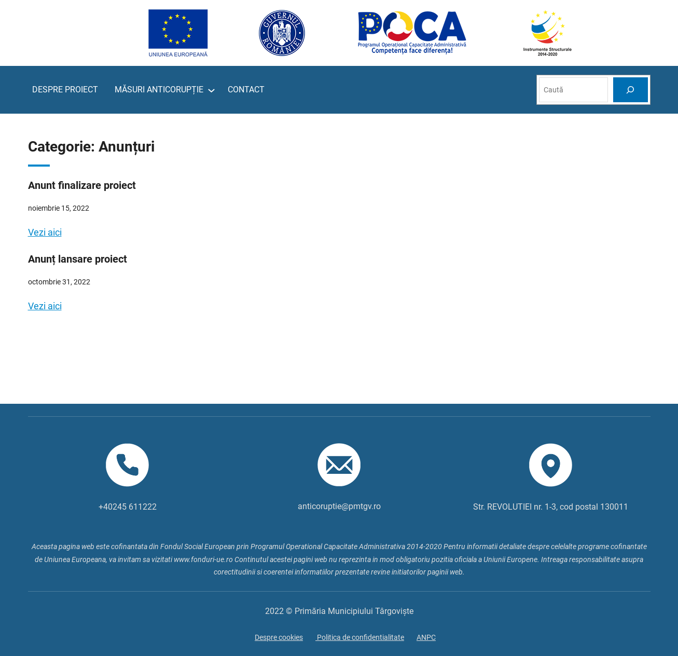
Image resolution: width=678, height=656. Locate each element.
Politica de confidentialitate (359, 637)
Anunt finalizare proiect (82, 185)
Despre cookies (279, 637)
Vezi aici (45, 232)
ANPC (426, 637)
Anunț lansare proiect (77, 259)
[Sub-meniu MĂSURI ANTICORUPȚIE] (211, 90)
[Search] (630, 89)
